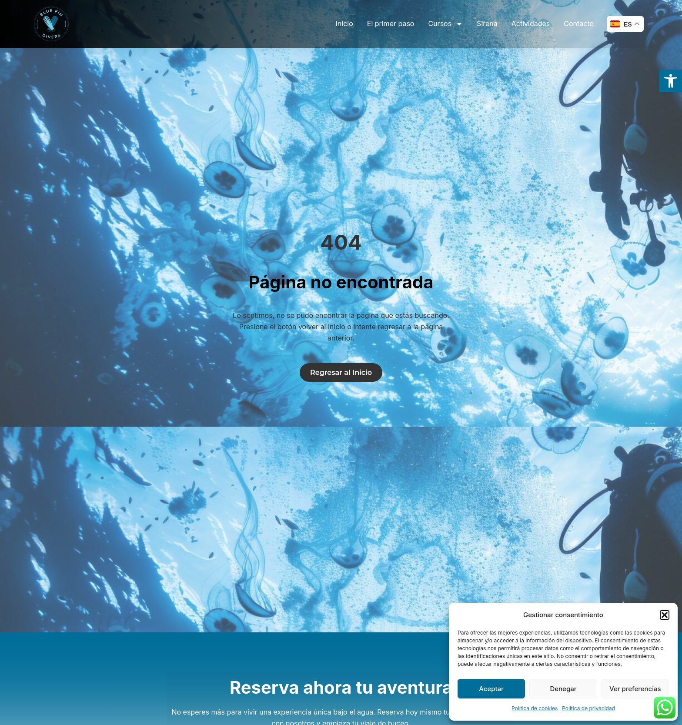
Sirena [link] (487, 23)
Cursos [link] (445, 24)
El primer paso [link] (391, 23)
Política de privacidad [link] (588, 708)
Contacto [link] (579, 23)
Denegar (563, 689)
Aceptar (491, 689)
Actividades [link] (531, 23)
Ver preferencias (635, 689)
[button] (664, 615)
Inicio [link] (344, 23)
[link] (670, 81)
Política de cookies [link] (535, 708)
